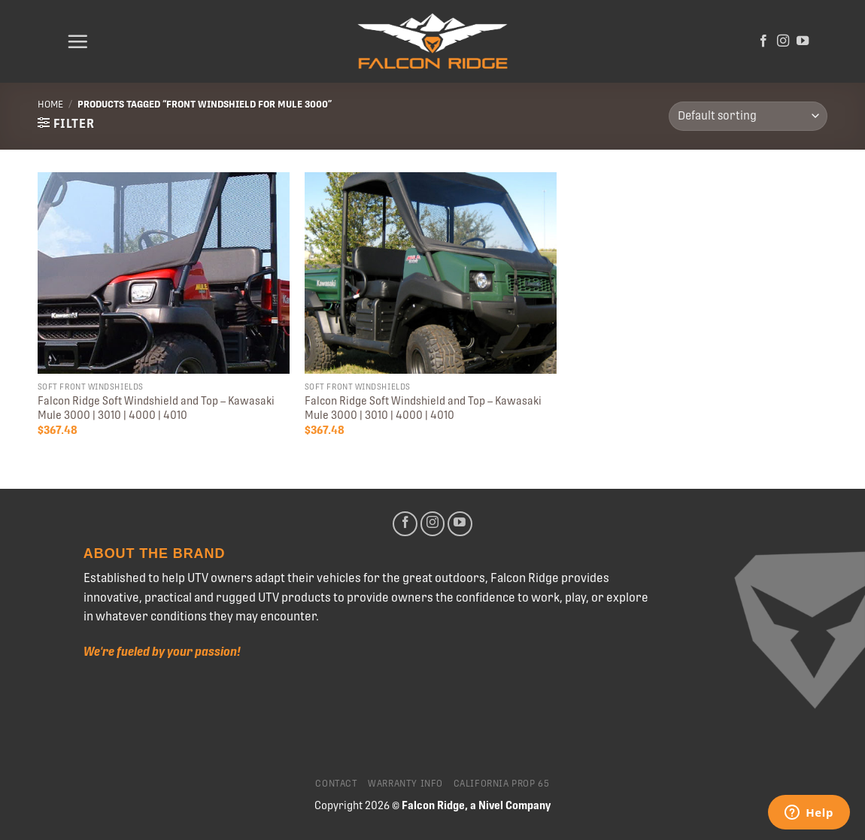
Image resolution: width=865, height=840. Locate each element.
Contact (336, 783)
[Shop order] (748, 116)
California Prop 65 (502, 783)
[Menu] (77, 41)
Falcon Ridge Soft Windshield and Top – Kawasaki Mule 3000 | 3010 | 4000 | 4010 (156, 408)
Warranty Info (405, 783)
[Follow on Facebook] (763, 41)
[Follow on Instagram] (783, 41)
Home (50, 104)
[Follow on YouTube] (803, 41)
